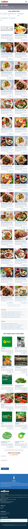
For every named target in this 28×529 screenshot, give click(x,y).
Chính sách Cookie (3, 514)
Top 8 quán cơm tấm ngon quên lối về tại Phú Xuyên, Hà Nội (20, 110)
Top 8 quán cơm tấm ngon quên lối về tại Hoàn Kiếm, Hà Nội (20, 298)
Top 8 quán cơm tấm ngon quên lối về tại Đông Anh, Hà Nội (6, 166)
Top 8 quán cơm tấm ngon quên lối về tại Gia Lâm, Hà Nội (20, 148)
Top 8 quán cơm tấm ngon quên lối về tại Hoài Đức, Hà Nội (6, 148)
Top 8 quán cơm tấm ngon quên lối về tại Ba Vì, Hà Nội (21, 185)
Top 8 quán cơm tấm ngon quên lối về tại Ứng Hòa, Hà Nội (21, 35)
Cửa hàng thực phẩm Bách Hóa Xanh (6, 348)
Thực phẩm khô (12, 18)
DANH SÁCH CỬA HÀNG (6, 520)
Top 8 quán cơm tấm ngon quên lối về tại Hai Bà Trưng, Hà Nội (6, 260)
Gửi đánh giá (5, 468)
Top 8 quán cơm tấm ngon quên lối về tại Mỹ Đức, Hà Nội (6, 129)
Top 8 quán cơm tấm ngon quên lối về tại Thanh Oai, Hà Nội (6, 73)
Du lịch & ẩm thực (7, 7)
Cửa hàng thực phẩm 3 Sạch (7, 385)
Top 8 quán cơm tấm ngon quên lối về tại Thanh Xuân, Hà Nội (7, 241)
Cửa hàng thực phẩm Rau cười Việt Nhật (20, 367)
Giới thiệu (1, 507)
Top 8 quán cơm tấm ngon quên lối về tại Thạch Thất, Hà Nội (21, 73)
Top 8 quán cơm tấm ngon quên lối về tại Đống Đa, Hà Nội (21, 260)
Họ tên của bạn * (14, 457)
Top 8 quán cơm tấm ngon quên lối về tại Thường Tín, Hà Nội (7, 54)
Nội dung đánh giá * (14, 463)
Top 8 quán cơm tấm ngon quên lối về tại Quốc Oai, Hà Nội (20, 91)
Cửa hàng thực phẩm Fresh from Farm (7, 367)
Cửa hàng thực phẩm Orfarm (5, 404)
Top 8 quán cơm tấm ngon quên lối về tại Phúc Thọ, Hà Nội (6, 110)
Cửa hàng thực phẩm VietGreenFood (19, 386)
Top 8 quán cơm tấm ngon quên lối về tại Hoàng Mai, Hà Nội (20, 241)
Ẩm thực (12, 7)
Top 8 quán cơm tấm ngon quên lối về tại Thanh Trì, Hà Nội (20, 54)
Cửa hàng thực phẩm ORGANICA (19, 442)
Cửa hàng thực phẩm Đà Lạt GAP (21, 348)
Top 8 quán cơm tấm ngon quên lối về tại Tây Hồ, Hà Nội (6, 298)
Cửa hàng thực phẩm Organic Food (5, 442)
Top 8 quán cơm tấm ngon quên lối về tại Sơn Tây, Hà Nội (6, 204)
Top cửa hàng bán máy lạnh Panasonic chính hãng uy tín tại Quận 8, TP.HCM (7, 35)
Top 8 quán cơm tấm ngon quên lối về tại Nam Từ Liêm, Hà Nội (21, 204)
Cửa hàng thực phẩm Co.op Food (7, 423)
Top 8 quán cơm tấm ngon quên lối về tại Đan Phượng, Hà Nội (20, 166)
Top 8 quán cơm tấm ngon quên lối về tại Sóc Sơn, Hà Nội (7, 91)
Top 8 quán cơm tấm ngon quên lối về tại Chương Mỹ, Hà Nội (7, 185)
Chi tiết (10, 58)
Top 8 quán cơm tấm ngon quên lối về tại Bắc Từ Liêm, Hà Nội (7, 223)
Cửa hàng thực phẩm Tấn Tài (20, 404)
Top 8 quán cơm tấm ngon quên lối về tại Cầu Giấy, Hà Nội (7, 279)
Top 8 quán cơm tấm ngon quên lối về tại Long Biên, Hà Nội (20, 279)
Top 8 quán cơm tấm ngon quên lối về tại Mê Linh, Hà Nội (20, 129)
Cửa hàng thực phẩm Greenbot (19, 423)
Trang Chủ (2, 7)
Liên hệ (1, 508)
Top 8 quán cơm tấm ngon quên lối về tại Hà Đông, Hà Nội (21, 223)
